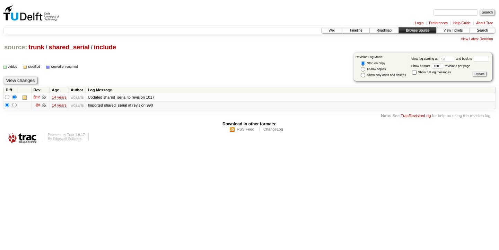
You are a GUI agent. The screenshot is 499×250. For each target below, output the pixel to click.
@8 (38, 105)
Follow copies (373, 69)
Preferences (438, 23)
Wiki (332, 30)
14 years (59, 97)
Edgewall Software (67, 140)
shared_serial (69, 47)
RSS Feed (245, 130)
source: (15, 47)
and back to (472, 58)
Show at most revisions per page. (441, 66)
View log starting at (433, 58)
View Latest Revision (477, 39)
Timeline (355, 30)
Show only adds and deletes (383, 75)
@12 (37, 97)
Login (419, 23)
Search (482, 30)
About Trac (484, 23)
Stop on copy (373, 63)
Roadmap (384, 30)
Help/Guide (462, 23)
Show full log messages (431, 72)
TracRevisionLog (416, 116)
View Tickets (453, 30)
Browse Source (417, 30)
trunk (36, 47)
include (105, 47)
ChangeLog (273, 130)
